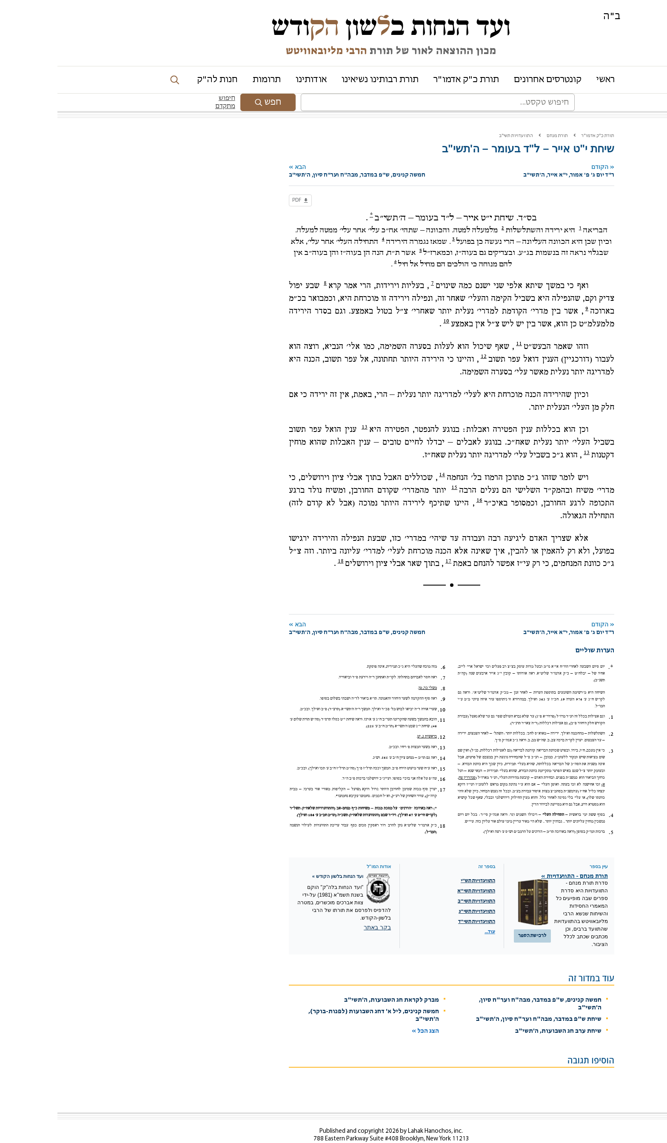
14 (385, 456)
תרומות (209, 80)
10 (389, 303)
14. (384, 740)
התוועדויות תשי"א (419, 873)
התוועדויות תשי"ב (459, 118)
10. (384, 692)
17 (391, 543)
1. (553, 699)
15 (397, 469)
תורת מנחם (499, 118)
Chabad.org (474, 1140)
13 (307, 409)
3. (553, 733)
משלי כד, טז (370, 670)
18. (384, 808)
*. (553, 649)
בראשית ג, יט (369, 718)
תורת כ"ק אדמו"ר (409, 80)
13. (384, 729)
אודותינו (253, 80)
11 (462, 325)
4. (553, 797)
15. (384, 751)
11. (384, 702)
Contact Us (361, 1129)
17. (384, 772)
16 (422, 482)
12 (426, 338)
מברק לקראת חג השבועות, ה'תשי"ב (334, 982)
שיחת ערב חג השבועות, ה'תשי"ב (501, 1013)
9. (385, 681)
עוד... (432, 914)
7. (385, 660)
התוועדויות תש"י (420, 863)
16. (384, 761)
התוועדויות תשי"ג (419, 893)
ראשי (548, 80)
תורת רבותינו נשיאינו (322, 80)
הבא (326, 153)
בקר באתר (320, 909)
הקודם (493, 153)
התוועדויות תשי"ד (419, 903)
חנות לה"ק (160, 80)
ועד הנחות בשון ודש (333, 26)
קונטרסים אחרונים (490, 80)
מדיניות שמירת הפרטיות (514, 1140)
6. (385, 649)
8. (385, 670)
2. (553, 716)
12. (384, 719)
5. (553, 814)
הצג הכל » (368, 1013)
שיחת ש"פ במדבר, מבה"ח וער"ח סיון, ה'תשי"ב (481, 1001)
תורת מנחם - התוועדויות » (517, 858)
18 (283, 543)
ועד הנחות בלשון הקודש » (280, 858)
